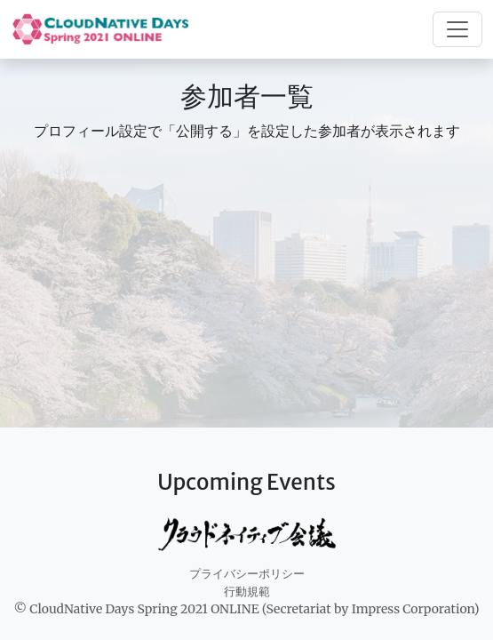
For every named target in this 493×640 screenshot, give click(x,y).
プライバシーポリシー (247, 573)
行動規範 (247, 591)
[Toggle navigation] (457, 29)
